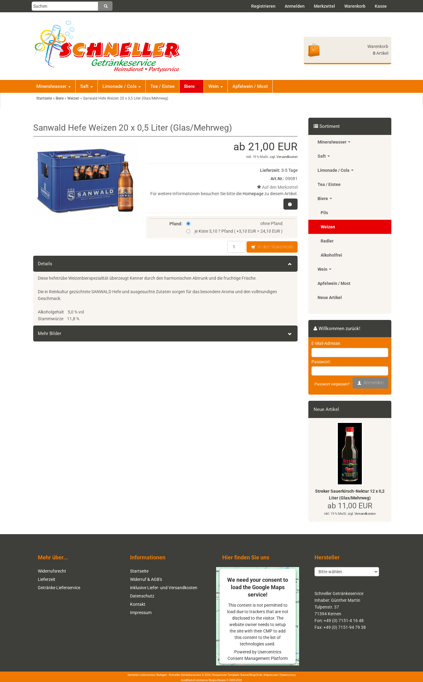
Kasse (381, 6)
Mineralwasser (53, 86)
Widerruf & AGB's (146, 579)
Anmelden (295, 6)
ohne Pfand (234, 223)
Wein (215, 86)
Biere (191, 86)
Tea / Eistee (162, 86)
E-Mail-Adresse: (326, 343)
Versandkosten (287, 157)
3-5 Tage (289, 170)
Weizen (328, 226)
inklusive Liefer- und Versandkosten (163, 587)
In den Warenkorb (272, 247)
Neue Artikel (330, 297)
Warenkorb (355, 6)
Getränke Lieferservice (59, 587)
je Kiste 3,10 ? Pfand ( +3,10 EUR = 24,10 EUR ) (234, 231)
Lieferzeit (46, 579)
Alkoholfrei (331, 255)
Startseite (139, 571)
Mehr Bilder (165, 333)
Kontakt (137, 604)
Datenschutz (142, 595)
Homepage (253, 193)
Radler (327, 241)
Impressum (141, 612)
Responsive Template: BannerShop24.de (237, 674)
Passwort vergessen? (332, 384)
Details (165, 263)
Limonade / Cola (121, 86)
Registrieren (263, 6)
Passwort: (321, 361)
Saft (86, 86)
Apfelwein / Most (250, 86)
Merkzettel (324, 6)
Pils (324, 212)
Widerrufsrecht (52, 571)
